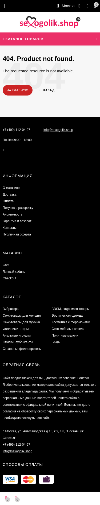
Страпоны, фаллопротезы (22, 349)
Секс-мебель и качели (68, 329)
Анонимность (12, 214)
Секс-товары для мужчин (21, 322)
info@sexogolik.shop (58, 130)
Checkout (9, 278)
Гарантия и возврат (17, 221)
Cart (6, 265)
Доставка (10, 194)
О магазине (11, 188)
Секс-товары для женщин (22, 315)
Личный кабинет (15, 272)
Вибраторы (11, 309)
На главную (18, 90)
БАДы (56, 342)
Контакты (10, 228)
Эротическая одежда (67, 315)
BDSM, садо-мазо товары (71, 309)
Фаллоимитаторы (16, 329)
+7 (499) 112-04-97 (16, 130)
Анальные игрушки (17, 335)
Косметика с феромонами (71, 322)
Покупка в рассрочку (18, 208)
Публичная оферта (17, 234)
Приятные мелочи (65, 335)
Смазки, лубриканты (18, 342)
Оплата (8, 201)
